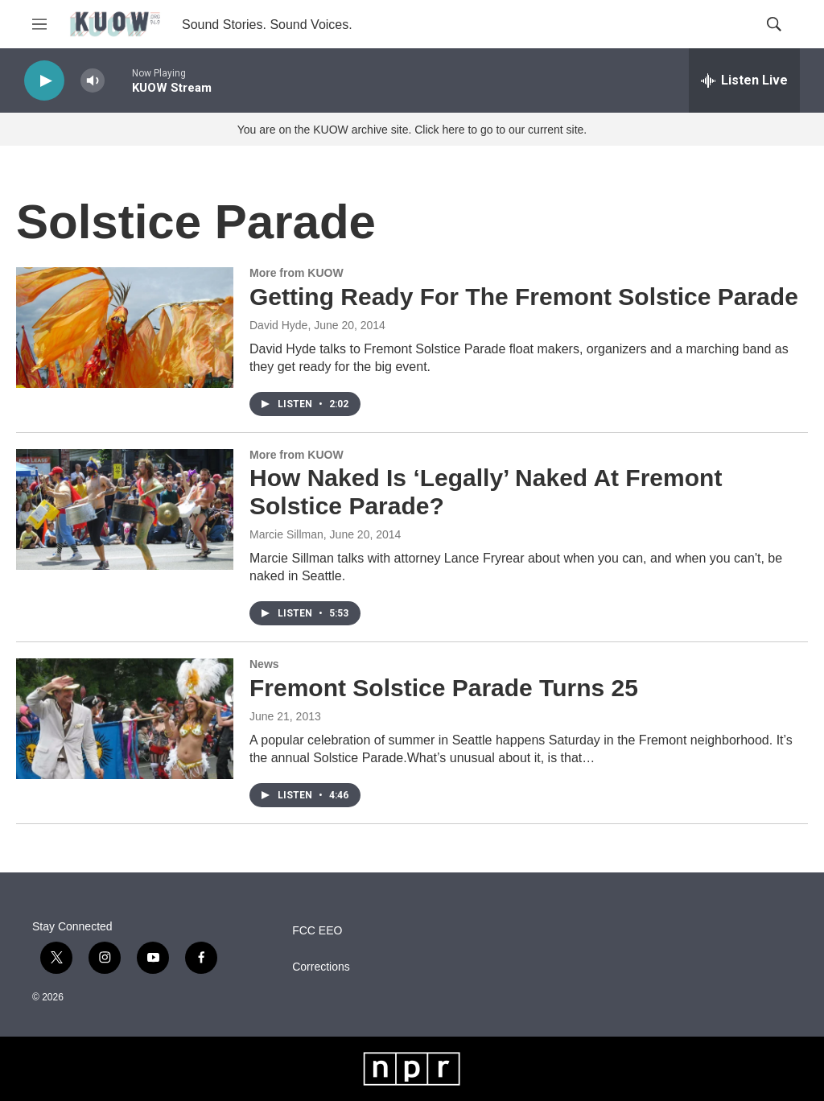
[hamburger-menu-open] (39, 24)
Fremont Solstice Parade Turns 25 (443, 687)
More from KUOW (296, 272)
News (264, 664)
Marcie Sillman (286, 534)
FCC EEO (317, 931)
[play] (44, 81)
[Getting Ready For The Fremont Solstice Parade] (124, 327)
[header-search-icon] (774, 24)
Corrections (321, 967)
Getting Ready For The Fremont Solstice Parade (523, 296)
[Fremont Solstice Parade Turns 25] (124, 718)
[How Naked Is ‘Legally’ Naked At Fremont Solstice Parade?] (124, 509)
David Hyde (278, 325)
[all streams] (744, 80)
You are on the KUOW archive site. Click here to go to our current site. (412, 129)
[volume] (92, 81)
